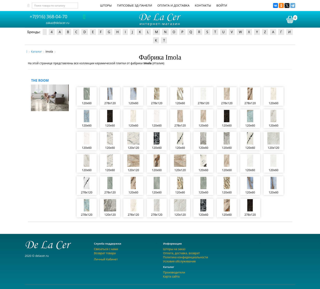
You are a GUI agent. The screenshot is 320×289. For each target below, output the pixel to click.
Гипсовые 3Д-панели (134, 5)
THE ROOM (40, 80)
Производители (174, 272)
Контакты (203, 5)
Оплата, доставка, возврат (181, 253)
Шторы (106, 5)
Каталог (36, 51)
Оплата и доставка (173, 5)
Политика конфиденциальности (185, 257)
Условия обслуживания (179, 261)
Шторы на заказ (174, 249)
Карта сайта (171, 276)
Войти (221, 5)
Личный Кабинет (106, 259)
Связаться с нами (106, 249)
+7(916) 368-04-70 (48, 16)
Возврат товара (105, 253)
